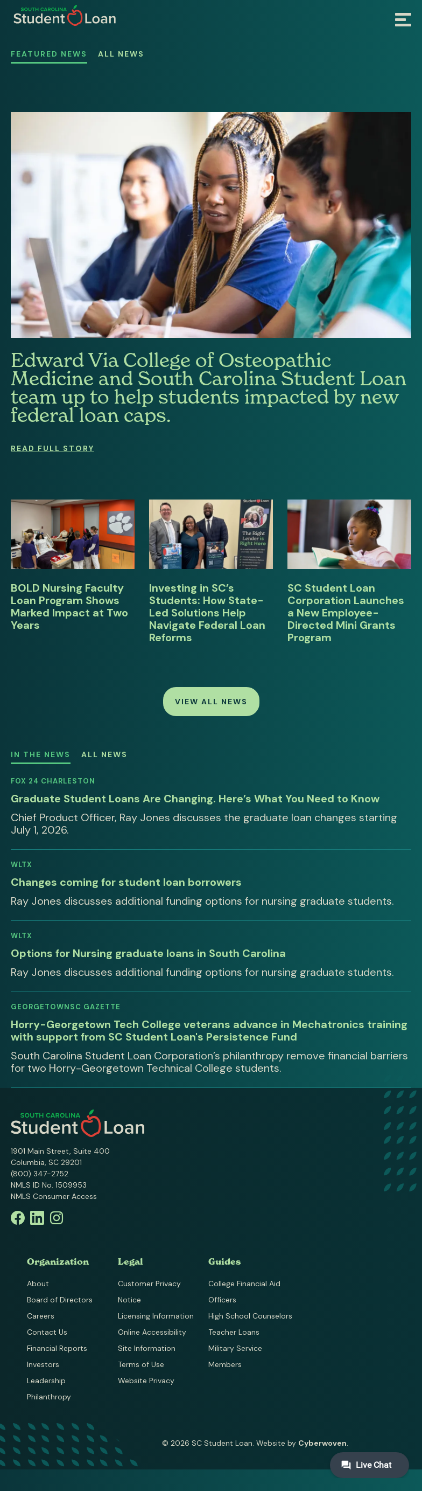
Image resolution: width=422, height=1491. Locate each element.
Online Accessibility (152, 1332)
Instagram (57, 1218)
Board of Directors (60, 1300)
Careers (40, 1316)
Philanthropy (49, 1397)
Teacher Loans (233, 1332)
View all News (211, 701)
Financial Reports (57, 1348)
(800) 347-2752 (39, 1173)
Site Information (146, 1348)
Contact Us (47, 1332)
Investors (43, 1364)
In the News (41, 754)
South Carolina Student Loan (64, 15)
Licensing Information (156, 1316)
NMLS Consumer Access (54, 1196)
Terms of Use (141, 1364)
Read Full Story (52, 448)
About (38, 1283)
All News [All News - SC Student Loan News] (121, 54)
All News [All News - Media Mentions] (104, 754)
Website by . (302, 1443)
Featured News (49, 54)
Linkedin (37, 1218)
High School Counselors (250, 1316)
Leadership (46, 1380)
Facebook (18, 1218)
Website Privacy (146, 1380)
